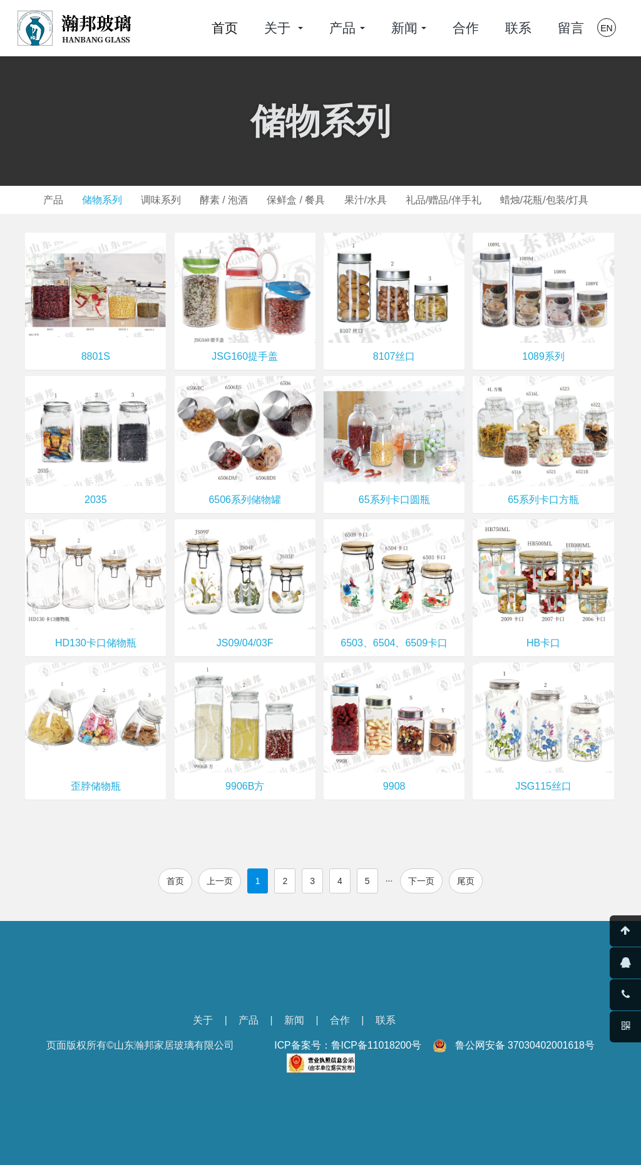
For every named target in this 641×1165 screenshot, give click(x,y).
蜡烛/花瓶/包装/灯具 (552, 200)
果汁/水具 (368, 200)
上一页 (220, 881)
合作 (340, 1020)
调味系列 (157, 200)
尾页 (465, 881)
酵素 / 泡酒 (222, 200)
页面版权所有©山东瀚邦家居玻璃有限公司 (140, 1045)
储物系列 (96, 200)
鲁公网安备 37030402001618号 (525, 1045)
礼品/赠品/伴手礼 (450, 200)
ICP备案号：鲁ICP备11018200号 (347, 1045)
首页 (225, 28)
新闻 (294, 1020)
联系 (386, 1020)
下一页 (421, 881)
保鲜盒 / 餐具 (297, 200)
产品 (44, 200)
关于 (203, 1020)
